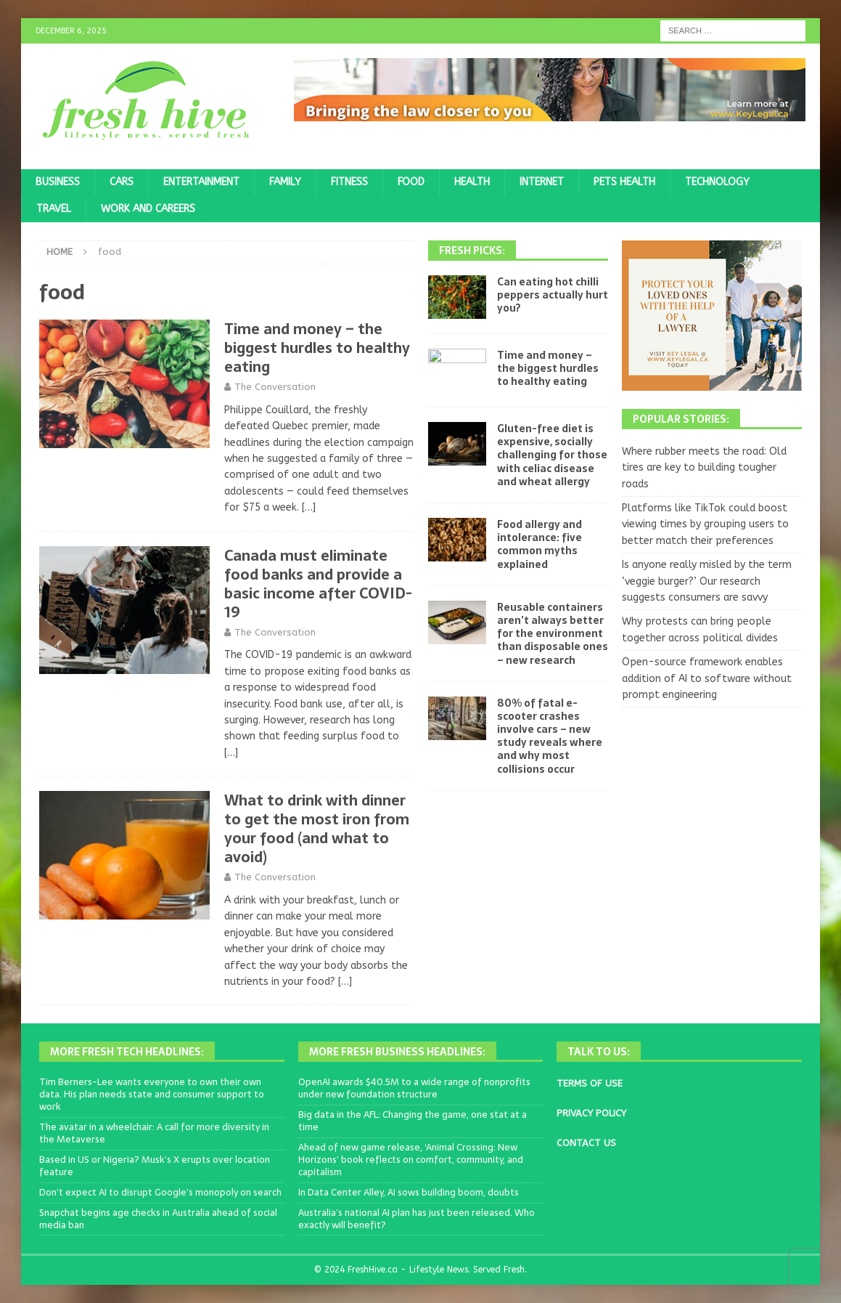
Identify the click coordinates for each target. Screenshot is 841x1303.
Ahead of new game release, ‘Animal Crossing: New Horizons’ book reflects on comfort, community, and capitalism (410, 1160)
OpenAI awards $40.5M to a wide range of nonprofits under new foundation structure (414, 1088)
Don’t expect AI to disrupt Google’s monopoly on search (160, 1192)
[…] (309, 507)
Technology (717, 182)
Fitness (349, 182)
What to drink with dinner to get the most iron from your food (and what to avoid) (316, 829)
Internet (542, 182)
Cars (122, 182)
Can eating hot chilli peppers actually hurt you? (552, 295)
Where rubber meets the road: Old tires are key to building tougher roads (704, 467)
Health (472, 182)
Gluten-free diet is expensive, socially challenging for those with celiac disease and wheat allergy (552, 455)
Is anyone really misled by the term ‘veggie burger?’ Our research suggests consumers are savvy (707, 581)
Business (58, 182)
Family (285, 182)
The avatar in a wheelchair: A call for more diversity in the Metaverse (154, 1133)
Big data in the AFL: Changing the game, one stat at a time (412, 1120)
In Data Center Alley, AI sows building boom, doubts (408, 1192)
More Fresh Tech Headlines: (127, 1052)
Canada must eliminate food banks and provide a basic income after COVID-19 (318, 584)
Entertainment (201, 182)
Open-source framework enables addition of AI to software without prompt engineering (707, 678)
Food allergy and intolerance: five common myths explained (539, 544)
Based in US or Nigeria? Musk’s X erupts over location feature (154, 1166)
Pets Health (624, 182)
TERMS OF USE (590, 1083)
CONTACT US (586, 1142)
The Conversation (275, 386)
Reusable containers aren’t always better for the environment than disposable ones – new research (552, 633)
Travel (53, 209)
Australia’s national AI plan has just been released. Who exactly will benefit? (416, 1219)
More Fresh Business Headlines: (397, 1052)
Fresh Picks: (472, 251)
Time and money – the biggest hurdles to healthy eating (317, 347)
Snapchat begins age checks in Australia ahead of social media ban (158, 1219)
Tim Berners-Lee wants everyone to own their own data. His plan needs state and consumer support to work (151, 1094)
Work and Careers (148, 209)
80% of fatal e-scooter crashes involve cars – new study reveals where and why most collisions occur (549, 736)
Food (411, 182)
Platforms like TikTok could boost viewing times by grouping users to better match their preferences (705, 524)
